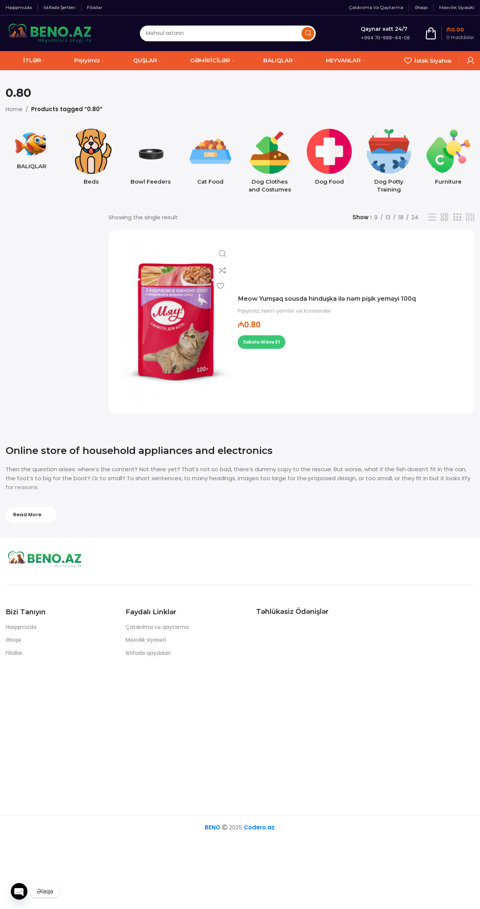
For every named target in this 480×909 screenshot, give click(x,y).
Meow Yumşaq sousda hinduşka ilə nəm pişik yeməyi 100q (350, 298)
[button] (261, 342)
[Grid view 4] (470, 217)
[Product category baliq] (32, 151)
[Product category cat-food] (210, 159)
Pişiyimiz (248, 311)
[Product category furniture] (448, 159)
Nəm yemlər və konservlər (296, 311)
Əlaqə (13, 640)
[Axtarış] (228, 33)
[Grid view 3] (457, 217)
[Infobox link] (385, 33)
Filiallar (14, 653)
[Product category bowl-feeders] (151, 159)
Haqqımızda (21, 627)
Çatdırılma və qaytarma (157, 627)
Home (14, 109)
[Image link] (52, 561)
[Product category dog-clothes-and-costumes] (270, 163)
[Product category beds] (91, 159)
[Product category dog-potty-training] (389, 163)
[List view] (432, 217)
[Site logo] (50, 33)
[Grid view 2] (444, 217)
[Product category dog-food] (329, 159)
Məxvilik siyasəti (146, 640)
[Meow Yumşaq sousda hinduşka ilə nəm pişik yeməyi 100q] (176, 321)
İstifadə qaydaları (148, 653)
